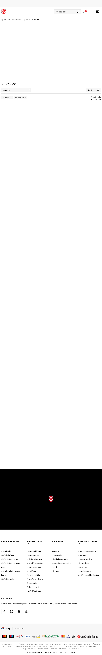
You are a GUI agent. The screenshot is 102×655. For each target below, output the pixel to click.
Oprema (26, 19)
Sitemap (56, 571)
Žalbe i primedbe (34, 587)
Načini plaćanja (7, 555)
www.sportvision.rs (39, 652)
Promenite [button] (19, 628)
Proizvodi (17, 19)
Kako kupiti (6, 551)
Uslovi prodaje (33, 555)
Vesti (54, 567)
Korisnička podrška (35, 563)
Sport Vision (6, 19)
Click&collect (83, 563)
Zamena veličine (34, 575)
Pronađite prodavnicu (61, 563)
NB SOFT (56, 652)
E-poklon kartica (85, 559)
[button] (67, 11)
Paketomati (83, 567)
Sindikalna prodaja (60, 559)
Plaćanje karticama (9, 559)
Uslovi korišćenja (34, 551)
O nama (55, 551)
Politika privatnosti (35, 559)
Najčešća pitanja (34, 591)
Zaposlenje (57, 555)
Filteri (93, 90)
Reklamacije (32, 583)
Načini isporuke (7, 579)
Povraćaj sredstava (35, 579)
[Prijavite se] (84, 12)
